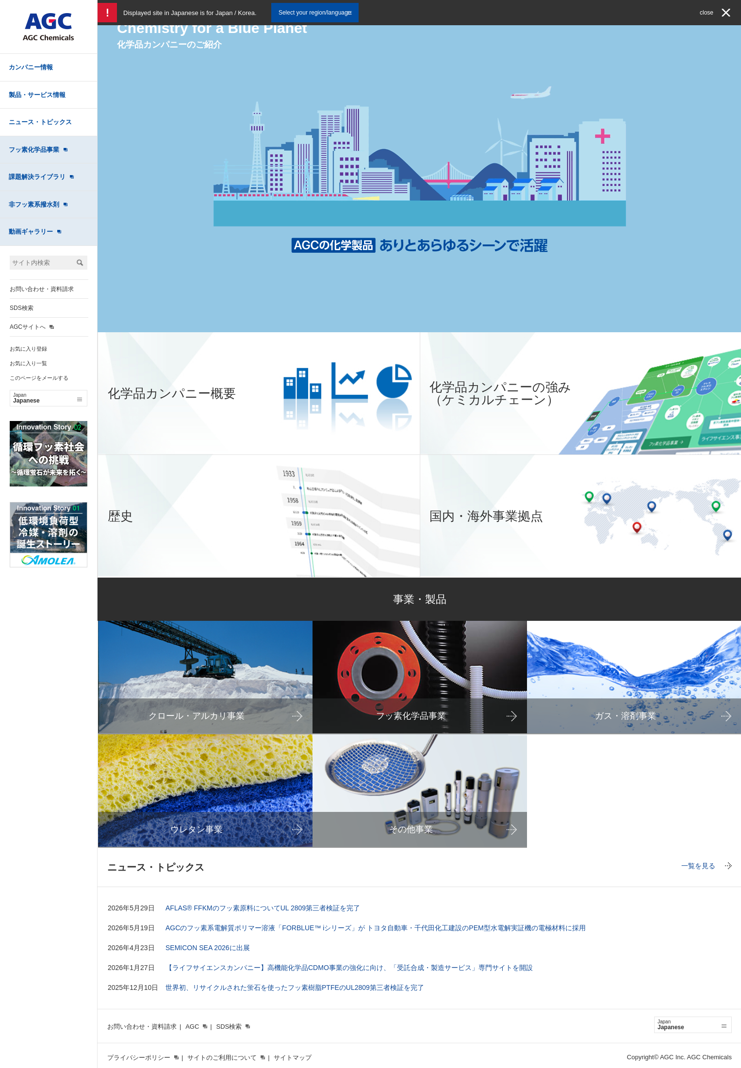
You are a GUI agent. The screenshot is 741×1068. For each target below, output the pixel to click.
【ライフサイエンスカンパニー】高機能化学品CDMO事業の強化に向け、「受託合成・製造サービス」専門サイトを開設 (349, 967)
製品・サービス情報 (37, 94)
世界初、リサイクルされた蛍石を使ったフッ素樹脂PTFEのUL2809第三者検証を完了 (294, 987)
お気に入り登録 (28, 349)
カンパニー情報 (31, 67)
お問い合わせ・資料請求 (42, 289)
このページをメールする (39, 378)
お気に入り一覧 (28, 363)
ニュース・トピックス (40, 122)
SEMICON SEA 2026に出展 (207, 948)
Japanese (47, 398)
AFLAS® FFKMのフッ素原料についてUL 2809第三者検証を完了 (262, 908)
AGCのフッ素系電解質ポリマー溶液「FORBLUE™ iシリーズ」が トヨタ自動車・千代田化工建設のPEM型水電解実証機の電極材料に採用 (375, 928)
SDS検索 (21, 308)
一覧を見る (698, 865)
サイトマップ (293, 1057)
